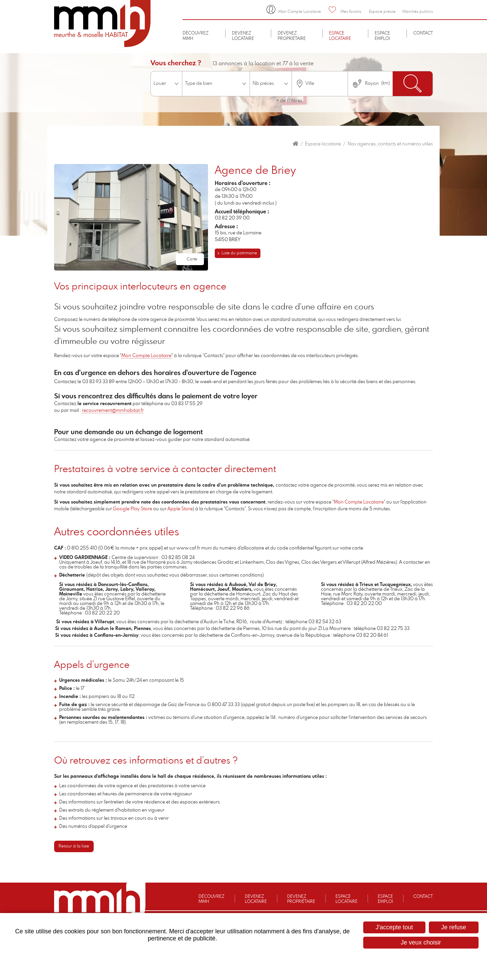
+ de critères (289, 100)
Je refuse (453, 927)
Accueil (295, 143)
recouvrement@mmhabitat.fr (113, 410)
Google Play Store (132, 509)
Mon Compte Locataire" (360, 502)
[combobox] (319, 83)
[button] (131, 216)
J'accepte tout (394, 927)
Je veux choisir (421, 942)
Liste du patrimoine (239, 253)
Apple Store (180, 509)
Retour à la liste (74, 846)
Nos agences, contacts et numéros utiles (390, 144)
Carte (192, 259)
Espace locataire (323, 144)
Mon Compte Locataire (146, 355)
